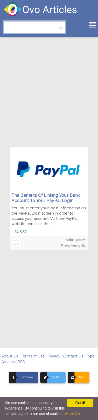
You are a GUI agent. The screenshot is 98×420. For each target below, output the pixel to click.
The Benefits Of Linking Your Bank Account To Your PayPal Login (45, 198)
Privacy (54, 356)
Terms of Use (33, 356)
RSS (21, 362)
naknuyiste (75, 240)
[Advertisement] (49, 94)
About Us (9, 356)
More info (72, 414)
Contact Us (73, 356)
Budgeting (70, 246)
